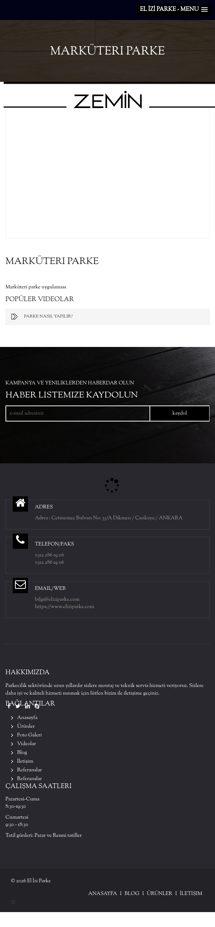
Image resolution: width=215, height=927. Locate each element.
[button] (173, 10)
